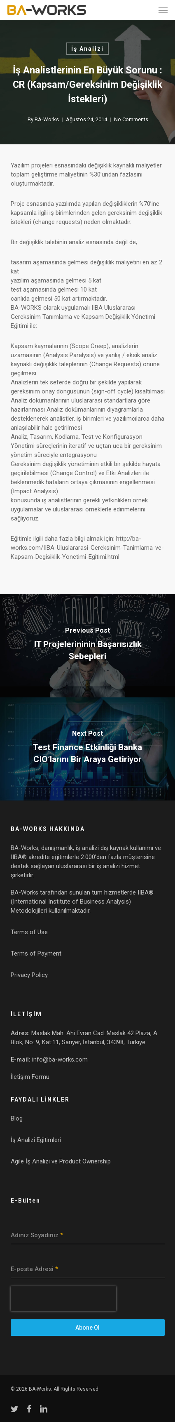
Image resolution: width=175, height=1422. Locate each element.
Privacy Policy (29, 975)
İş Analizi (87, 48)
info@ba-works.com (60, 1059)
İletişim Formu (30, 1077)
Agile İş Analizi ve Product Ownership (61, 1161)
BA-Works (46, 119)
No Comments (131, 119)
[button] (163, 10)
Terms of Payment (36, 953)
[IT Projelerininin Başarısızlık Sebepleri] (87, 645)
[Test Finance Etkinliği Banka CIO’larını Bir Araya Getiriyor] (87, 748)
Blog (17, 1118)
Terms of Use (29, 932)
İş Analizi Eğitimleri (36, 1140)
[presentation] (63, 1298)
